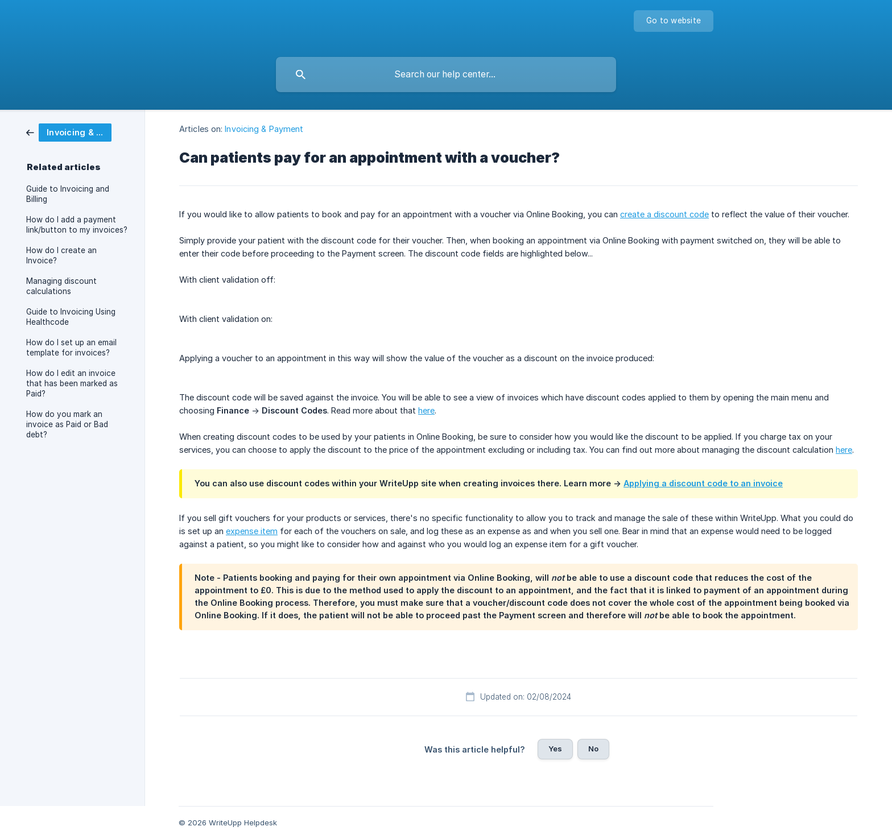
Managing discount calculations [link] (61, 286)
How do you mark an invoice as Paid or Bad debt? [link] (67, 424)
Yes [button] (555, 748)
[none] (673, 21)
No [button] (593, 748)
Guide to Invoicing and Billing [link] (67, 194)
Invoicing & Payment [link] (264, 129)
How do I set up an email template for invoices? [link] (71, 347)
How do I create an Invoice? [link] (61, 255)
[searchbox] (446, 74)
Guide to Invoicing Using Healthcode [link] (70, 316)
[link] (69, 131)
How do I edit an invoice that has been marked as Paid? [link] (72, 383)
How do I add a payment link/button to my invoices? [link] (76, 224)
